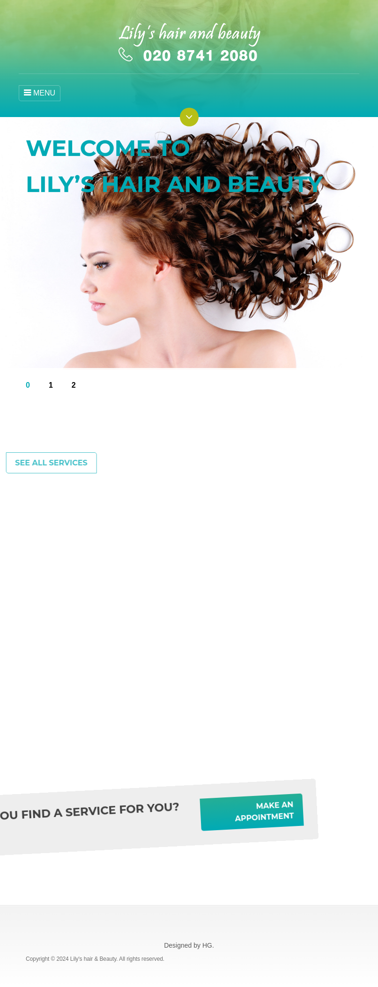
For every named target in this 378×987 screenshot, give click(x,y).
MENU (39, 92)
